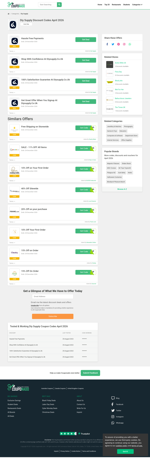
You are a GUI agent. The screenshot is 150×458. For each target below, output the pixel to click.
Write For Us (81, 409)
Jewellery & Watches (114, 126)
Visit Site (26, 24)
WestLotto (119, 81)
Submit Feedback (90, 374)
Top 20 (107, 5)
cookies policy (122, 446)
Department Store (131, 135)
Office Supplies (126, 140)
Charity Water (92, 139)
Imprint (79, 413)
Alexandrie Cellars (91, 242)
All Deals (11, 417)
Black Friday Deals (49, 401)
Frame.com (93, 221)
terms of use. (137, 446)
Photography (128, 126)
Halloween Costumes (114, 177)
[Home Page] (10, 13)
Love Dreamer (92, 201)
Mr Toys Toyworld (125, 168)
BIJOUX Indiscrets (91, 180)
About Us (80, 401)
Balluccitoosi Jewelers (123, 98)
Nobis (130, 172)
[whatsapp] (130, 44)
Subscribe (53, 317)
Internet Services (113, 140)
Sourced (94, 283)
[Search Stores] (59, 4)
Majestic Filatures (113, 163)
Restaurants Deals (14, 409)
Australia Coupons (47, 389)
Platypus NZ (111, 172)
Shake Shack (126, 163)
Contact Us (81, 405)
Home (100, 5)
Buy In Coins (92, 160)
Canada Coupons (60, 389)
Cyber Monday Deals (49, 409)
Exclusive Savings (14, 401)
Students (126, 5)
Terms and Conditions (89, 452)
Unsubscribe (35, 305)
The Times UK (120, 107)
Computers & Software (115, 135)
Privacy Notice (65, 452)
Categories (136, 5)
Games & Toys (112, 131)
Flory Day (118, 72)
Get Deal (85, 39)
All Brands (11, 413)
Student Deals (13, 405)
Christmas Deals (48, 413)
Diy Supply (24, 14)
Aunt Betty (121, 172)
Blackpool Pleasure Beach (116, 182)
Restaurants (116, 5)
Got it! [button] (125, 451)
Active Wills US (120, 63)
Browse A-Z (122, 189)
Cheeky (94, 263)
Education (123, 131)
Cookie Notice (75, 452)
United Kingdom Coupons (75, 389)
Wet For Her (119, 89)
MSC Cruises (111, 168)
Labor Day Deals (48, 405)
